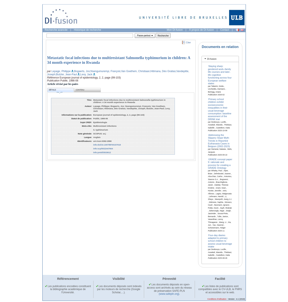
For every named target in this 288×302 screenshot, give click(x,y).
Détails (56, 90)
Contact (224, 29)
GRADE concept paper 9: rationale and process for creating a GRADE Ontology (220, 163)
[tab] (220, 59)
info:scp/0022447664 (103, 148)
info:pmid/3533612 (102, 152)
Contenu (80, 90)
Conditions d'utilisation (216, 299)
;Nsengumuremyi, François (105, 71)
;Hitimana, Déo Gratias (162, 71)
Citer (188, 42)
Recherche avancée (56, 29)
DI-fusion (211, 59)
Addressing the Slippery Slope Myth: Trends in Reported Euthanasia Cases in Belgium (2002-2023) (219, 141)
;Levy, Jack (86, 74)
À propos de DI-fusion (201, 29)
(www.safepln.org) (169, 293)
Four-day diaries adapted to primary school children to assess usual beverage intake (220, 241)
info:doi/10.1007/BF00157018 (107, 145)
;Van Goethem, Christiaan (135, 71)
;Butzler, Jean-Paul (66, 74)
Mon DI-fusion (175, 29)
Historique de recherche (87, 29)
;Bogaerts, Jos (81, 71)
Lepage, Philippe (60, 71)
